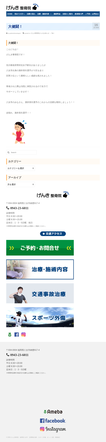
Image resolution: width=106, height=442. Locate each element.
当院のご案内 (67, 14)
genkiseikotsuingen (15, 33)
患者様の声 (79, 14)
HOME (9, 14)
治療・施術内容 (44, 14)
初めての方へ (20, 14)
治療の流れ (31, 14)
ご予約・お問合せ (92, 14)
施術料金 (57, 14)
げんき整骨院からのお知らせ (40, 33)
